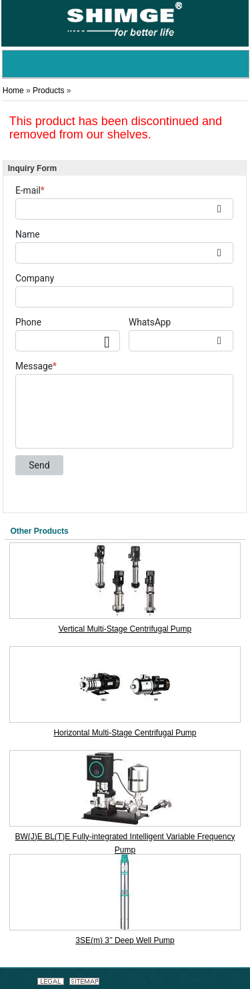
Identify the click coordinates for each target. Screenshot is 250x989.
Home (13, 90)
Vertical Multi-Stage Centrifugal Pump (125, 629)
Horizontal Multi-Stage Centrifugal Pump (124, 732)
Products (48, 90)
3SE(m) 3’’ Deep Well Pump (125, 940)
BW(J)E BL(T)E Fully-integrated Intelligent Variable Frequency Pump (125, 843)
